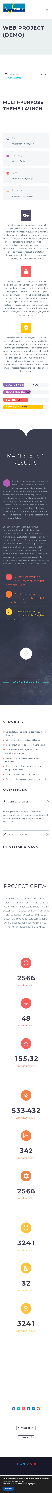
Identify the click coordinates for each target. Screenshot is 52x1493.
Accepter (8, 1489)
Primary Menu (47, 9)
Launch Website (26, 681)
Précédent (25, 1428)
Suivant (26, 1437)
